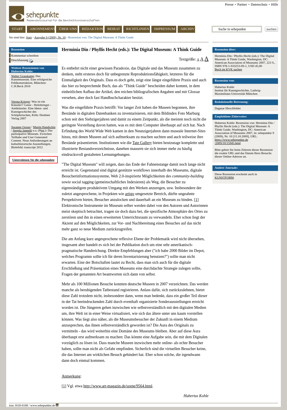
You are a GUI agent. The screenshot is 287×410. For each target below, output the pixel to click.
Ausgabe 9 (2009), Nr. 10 (50, 37)
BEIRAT (113, 29)
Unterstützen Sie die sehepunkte (33, 159)
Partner (242, 4)
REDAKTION (92, 29)
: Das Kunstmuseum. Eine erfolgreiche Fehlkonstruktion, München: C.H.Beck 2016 (31, 81)
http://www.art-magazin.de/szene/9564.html (118, 386)
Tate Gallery (142, 143)
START (17, 29)
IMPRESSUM (164, 29)
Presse (229, 4)
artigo (129, 194)
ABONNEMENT (42, 29)
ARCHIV (187, 29)
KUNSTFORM (224, 177)
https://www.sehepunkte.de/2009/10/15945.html (231, 141)
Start (29, 37)
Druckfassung (22, 60)
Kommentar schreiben (24, 55)
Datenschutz (259, 4)
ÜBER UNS (68, 29)
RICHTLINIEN (137, 29)
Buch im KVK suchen (228, 69)
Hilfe (274, 4)
